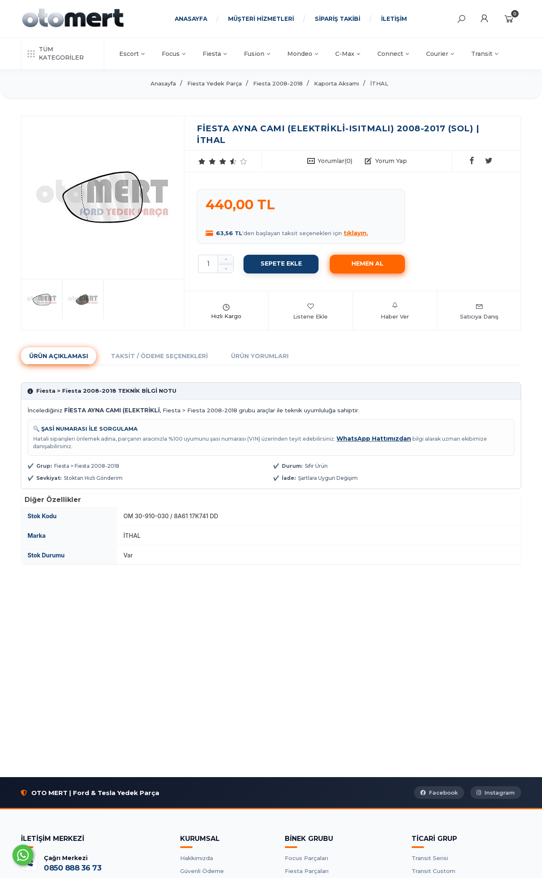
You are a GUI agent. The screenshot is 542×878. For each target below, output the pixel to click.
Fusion (257, 54)
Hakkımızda (196, 858)
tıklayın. (356, 233)
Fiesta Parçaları (307, 871)
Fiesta (215, 54)
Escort (132, 54)
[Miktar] (208, 264)
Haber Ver (395, 311)
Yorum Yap (391, 161)
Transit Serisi (430, 858)
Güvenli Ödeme (202, 871)
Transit (484, 54)
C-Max (347, 54)
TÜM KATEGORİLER (56, 53)
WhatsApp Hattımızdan (373, 438)
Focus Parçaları (306, 858)
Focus (174, 54)
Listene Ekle (310, 311)
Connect (393, 54)
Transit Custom (433, 871)
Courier (440, 54)
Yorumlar (335, 161)
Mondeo (302, 54)
